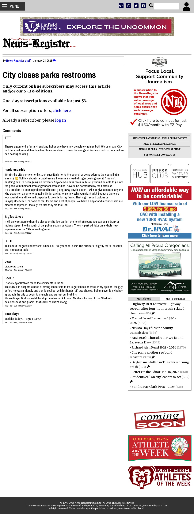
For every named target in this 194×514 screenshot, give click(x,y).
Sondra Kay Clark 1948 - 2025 (151, 387)
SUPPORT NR (149, 154)
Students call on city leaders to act (154, 377)
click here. (63, 110)
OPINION (162, 149)
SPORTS (150, 149)
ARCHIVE (174, 149)
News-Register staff (20, 60)
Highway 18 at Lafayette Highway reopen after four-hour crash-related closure (155, 308)
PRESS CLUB (167, 138)
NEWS (140, 149)
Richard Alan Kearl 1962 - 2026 (152, 347)
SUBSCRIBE (137, 138)
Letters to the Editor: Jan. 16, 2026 (154, 372)
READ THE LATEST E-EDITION (158, 143)
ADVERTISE (152, 138)
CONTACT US (166, 154)
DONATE (180, 138)
